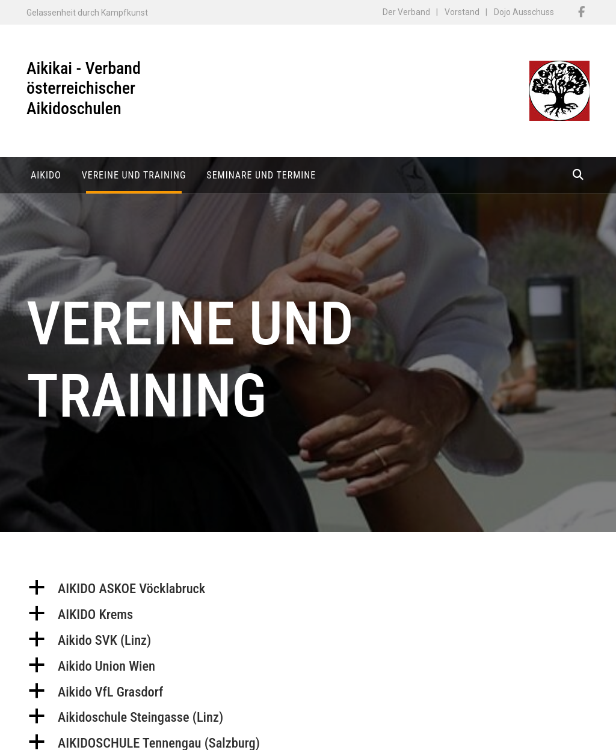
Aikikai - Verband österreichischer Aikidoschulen (83, 88)
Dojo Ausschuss (524, 12)
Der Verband (406, 12)
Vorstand (462, 12)
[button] (308, 593)
